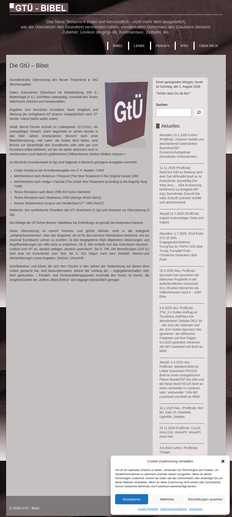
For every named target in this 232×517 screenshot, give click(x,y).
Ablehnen (167, 499)
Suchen (162, 104)
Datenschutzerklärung (173, 509)
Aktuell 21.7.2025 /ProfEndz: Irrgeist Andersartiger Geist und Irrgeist (181, 218)
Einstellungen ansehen (205, 499)
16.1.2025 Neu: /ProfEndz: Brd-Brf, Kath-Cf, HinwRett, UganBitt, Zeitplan (182, 412)
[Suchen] (199, 112)
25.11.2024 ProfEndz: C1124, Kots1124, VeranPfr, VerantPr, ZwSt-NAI (181, 432)
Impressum (196, 509)
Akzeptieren (131, 499)
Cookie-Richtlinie (148, 509)
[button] (223, 461)
